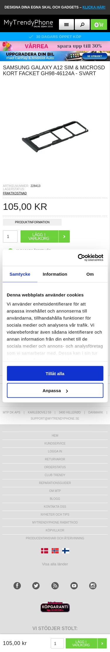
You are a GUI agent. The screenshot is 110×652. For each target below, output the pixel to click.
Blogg (55, 498)
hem (55, 435)
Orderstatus (55, 467)
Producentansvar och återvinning (55, 538)
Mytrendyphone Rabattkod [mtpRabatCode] (55, 522)
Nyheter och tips (55, 514)
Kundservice (54, 443)
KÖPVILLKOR (55, 530)
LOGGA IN (55, 451)
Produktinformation (32, 223)
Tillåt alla (55, 373)
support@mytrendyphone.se (55, 418)
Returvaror (55, 459)
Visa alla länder (55, 564)
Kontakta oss (55, 506)
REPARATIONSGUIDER (55, 483)
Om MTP (55, 491)
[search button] (82, 24)
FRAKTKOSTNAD (15, 193)
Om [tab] (90, 273)
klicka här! (93, 7)
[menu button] (66, 24)
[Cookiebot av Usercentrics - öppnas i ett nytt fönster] (78, 258)
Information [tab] (55, 273)
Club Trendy (55, 475)
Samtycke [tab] (19, 273)
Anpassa (55, 390)
